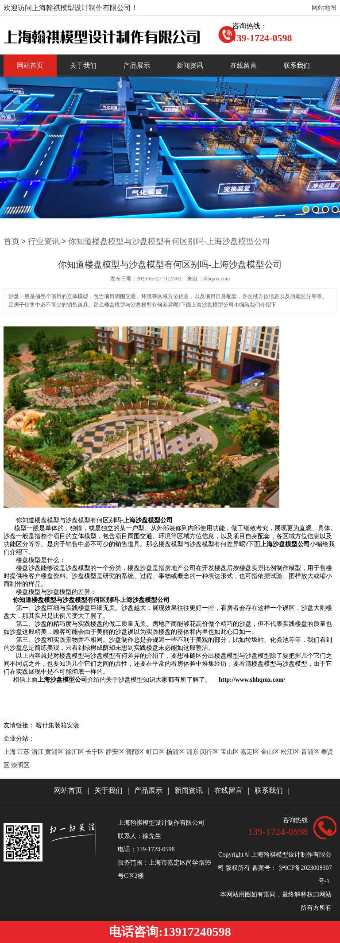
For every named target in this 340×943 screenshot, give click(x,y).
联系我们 (296, 65)
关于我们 (83, 65)
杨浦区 (176, 752)
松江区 (291, 752)
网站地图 (324, 7)
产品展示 (137, 65)
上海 (11, 752)
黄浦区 (55, 752)
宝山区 (230, 752)
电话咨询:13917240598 (170, 932)
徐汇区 (76, 752)
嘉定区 (250, 752)
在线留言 (243, 65)
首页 (11, 241)
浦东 (193, 752)
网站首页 (30, 65)
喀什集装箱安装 (57, 725)
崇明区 (20, 765)
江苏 (24, 752)
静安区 (116, 752)
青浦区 (311, 752)
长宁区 (95, 752)
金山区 (271, 752)
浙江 (38, 752)
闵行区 (210, 752)
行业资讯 (44, 241)
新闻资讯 (190, 65)
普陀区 (136, 752)
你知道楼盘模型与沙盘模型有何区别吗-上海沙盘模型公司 (169, 241)
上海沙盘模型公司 (148, 520)
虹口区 (156, 752)
